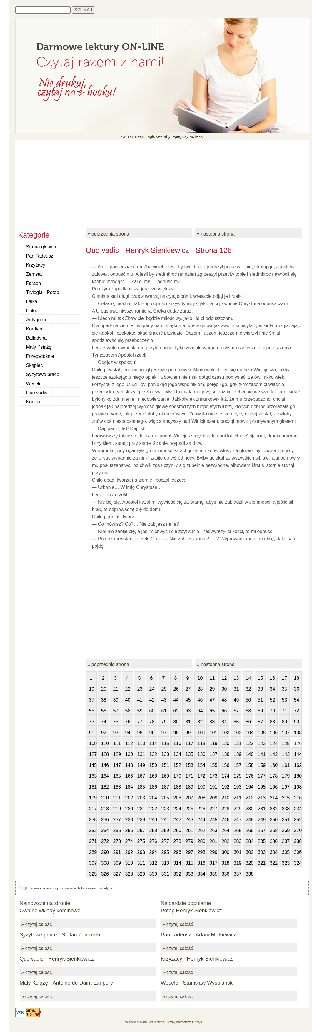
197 (286, 786)
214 (274, 797)
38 (103, 699)
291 (117, 852)
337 (237, 873)
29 (212, 689)
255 (117, 830)
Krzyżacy (35, 265)
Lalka (31, 301)
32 (248, 689)
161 (286, 765)
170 (177, 776)
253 (93, 830)
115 (165, 743)
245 (213, 819)
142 (274, 754)
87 (260, 721)
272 (105, 841)
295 (165, 852)
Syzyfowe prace (42, 374)
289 (93, 852)
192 (225, 786)
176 (249, 776)
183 (117, 786)
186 (153, 786)
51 (260, 699)
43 (164, 699)
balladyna (105, 888)
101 (213, 732)
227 (213, 808)
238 (129, 819)
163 (93, 776)
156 (225, 765)
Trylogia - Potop (42, 292)
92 (103, 732)
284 (249, 841)
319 (237, 863)
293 (141, 852)
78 (152, 721)
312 (153, 863)
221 (141, 808)
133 (165, 754)
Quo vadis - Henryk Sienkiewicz (57, 959)
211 (237, 797)
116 (177, 743)
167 (141, 776)
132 (153, 754)
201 (117, 797)
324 (298, 863)
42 (152, 699)
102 (225, 732)
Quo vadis (36, 392)
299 (213, 852)
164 (105, 776)
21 (116, 689)
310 (129, 863)
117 (189, 743)
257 (141, 830)
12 (224, 678)
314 (177, 863)
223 (165, 808)
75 (116, 721)
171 (189, 776)
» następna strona (216, 233)
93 (116, 732)
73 (91, 721)
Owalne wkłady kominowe (50, 911)
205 (165, 797)
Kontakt (34, 401)
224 (177, 808)
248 (249, 819)
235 (93, 819)
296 (177, 852)
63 (188, 710)
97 (164, 732)
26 (176, 689)
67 (236, 710)
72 (296, 710)
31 (236, 689)
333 (189, 873)
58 (128, 710)
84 (224, 721)
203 (141, 797)
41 (140, 699)
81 (188, 721)
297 (189, 852)
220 (129, 808)
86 (248, 721)
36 (296, 689)
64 (200, 710)
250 (274, 819)
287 (286, 841)
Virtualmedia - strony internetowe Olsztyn (175, 1022)
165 (117, 776)
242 (177, 819)
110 (105, 743)
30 (224, 689)
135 (189, 754)
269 (286, 830)
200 (105, 797)
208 (201, 797)
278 (177, 841)
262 (201, 830)
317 (213, 863)
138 (225, 754)
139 (237, 754)
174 (225, 776)
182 (105, 786)
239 (141, 819)
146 (105, 765)
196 (274, 786)
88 (272, 721)
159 (262, 765)
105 (262, 732)
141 (262, 754)
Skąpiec (34, 365)
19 (91, 689)
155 (213, 765)
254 (105, 830)
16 (272, 678)
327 (117, 873)
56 (103, 710)
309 (117, 863)
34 (272, 689)
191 (213, 786)
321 (262, 863)
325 (93, 873)
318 (225, 863)
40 (128, 699)
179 (286, 776)
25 (164, 689)
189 (189, 786)
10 (200, 678)
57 (116, 710)
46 (200, 699)
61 (164, 710)
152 (177, 765)
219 (117, 808)
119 (213, 743)
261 (189, 830)
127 (93, 754)
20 (103, 689)
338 (249, 873)
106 (274, 732)
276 (153, 841)
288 (298, 841)
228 (225, 808)
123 (262, 743)
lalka (81, 888)
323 (286, 863)
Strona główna (41, 246)
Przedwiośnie (40, 356)
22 (128, 689)
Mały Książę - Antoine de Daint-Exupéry (66, 983)
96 (152, 732)
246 (225, 819)
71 (284, 710)
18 (296, 678)
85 (236, 721)
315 (189, 863)
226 (201, 808)
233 (286, 808)
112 (129, 743)
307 (93, 863)
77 (140, 721)
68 (248, 710)
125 (286, 743)
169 (165, 776)
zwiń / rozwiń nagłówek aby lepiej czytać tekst (162, 136)
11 (212, 678)
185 (141, 786)
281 (213, 841)
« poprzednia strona (108, 233)
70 (272, 710)
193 (237, 786)
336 (225, 873)
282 (225, 841)
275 (141, 841)
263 (213, 830)
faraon (34, 888)
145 (93, 765)
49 (236, 699)
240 (153, 819)
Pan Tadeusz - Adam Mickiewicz (198, 935)
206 (177, 797)
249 (262, 819)
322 (274, 863)
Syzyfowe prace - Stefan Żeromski (60, 935)
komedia (70, 888)
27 (188, 689)
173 (213, 776)
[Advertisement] (162, 181)
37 (91, 699)
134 (177, 754)
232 (274, 808)
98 (176, 732)
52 (272, 699)
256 (129, 830)
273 (117, 841)
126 (298, 743)
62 (176, 710)
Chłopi (32, 310)
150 (153, 765)
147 (117, 765)
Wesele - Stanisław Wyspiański (197, 983)
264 (225, 830)
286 (274, 841)
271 (93, 841)
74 (103, 721)
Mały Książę (38, 347)
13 (236, 678)
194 (249, 786)
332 (177, 873)
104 (249, 732)
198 (298, 786)
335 (213, 873)
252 (298, 819)
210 (225, 797)
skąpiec (91, 888)
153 (189, 765)
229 (237, 808)
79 (164, 721)
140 (249, 754)
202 (129, 797)
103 (237, 732)
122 (249, 743)
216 (298, 797)
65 (212, 710)
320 (249, 863)
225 (189, 808)
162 (298, 765)
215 (286, 797)
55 (91, 710)
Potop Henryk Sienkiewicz (191, 911)
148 (129, 765)
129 (117, 754)
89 (284, 721)
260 (177, 830)
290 (105, 852)
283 (237, 841)
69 (260, 710)
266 (249, 830)
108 (298, 732)
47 (212, 699)
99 (188, 732)
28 (200, 689)
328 (129, 873)
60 (152, 710)
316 (201, 863)
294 (153, 852)
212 (249, 797)
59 (140, 710)
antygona (56, 888)
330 (153, 873)
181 (93, 786)
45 (188, 699)
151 (165, 765)
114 (153, 743)
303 (262, 852)
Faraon (33, 283)
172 (201, 776)
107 (286, 732)
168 (153, 776)
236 (105, 819)
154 (201, 765)
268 (274, 830)
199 (93, 797)
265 (237, 830)
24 (152, 689)
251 (286, 819)
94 (128, 732)
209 (213, 797)
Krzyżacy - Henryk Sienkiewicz (197, 959)
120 (225, 743)
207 (189, 797)
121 (237, 743)
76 (128, 721)
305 (286, 852)
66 (224, 710)
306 (298, 852)
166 (129, 776)
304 (274, 852)
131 (141, 754)
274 (129, 841)
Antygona (36, 319)
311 (141, 863)
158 (249, 765)
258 (153, 830)
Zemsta (34, 274)
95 (140, 732)
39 (116, 699)
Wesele (34, 383)
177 (262, 776)
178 (274, 776)
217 (93, 808)
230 (249, 808)
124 (274, 743)
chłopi (44, 888)
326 (105, 873)
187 (165, 786)
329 (141, 873)
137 (213, 754)
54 (296, 699)
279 (189, 841)
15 (260, 678)
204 (153, 797)
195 (262, 786)
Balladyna (36, 337)
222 (153, 808)
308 (105, 863)
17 (284, 678)
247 (237, 819)
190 (201, 786)
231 (262, 808)
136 (201, 754)
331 (165, 873)
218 (105, 808)
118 (201, 743)
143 (286, 754)
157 (237, 765)
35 (284, 689)
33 (260, 689)
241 (165, 819)
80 (176, 721)
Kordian (34, 328)
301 (237, 852)
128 (105, 754)
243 (189, 819)
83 (212, 721)
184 (129, 786)
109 (93, 743)
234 (298, 808)
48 (224, 699)
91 (91, 732)
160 (274, 765)
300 (225, 852)
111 (117, 743)
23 (140, 689)
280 (201, 841)
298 (201, 852)
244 (201, 819)
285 (262, 841)
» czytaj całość (36, 924)
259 (165, 830)
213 (262, 797)
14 (248, 678)
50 (248, 699)
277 (165, 841)
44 (176, 699)
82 (200, 721)
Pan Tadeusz (39, 255)
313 (165, 863)
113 (141, 743)
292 (129, 852)
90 (296, 721)
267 (262, 830)
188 (177, 786)
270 (298, 830)
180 (298, 776)
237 (117, 819)
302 (249, 852)
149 (141, 765)
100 (201, 732)
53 (284, 699)
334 (201, 873)
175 (237, 776)
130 (129, 754)
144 (298, 754)
